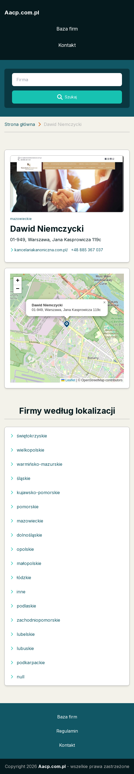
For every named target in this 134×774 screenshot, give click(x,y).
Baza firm (67, 29)
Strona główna (19, 124)
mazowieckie (21, 219)
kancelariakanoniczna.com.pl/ (39, 249)
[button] (67, 324)
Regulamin (67, 731)
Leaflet (68, 380)
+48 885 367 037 (87, 249)
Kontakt (67, 45)
